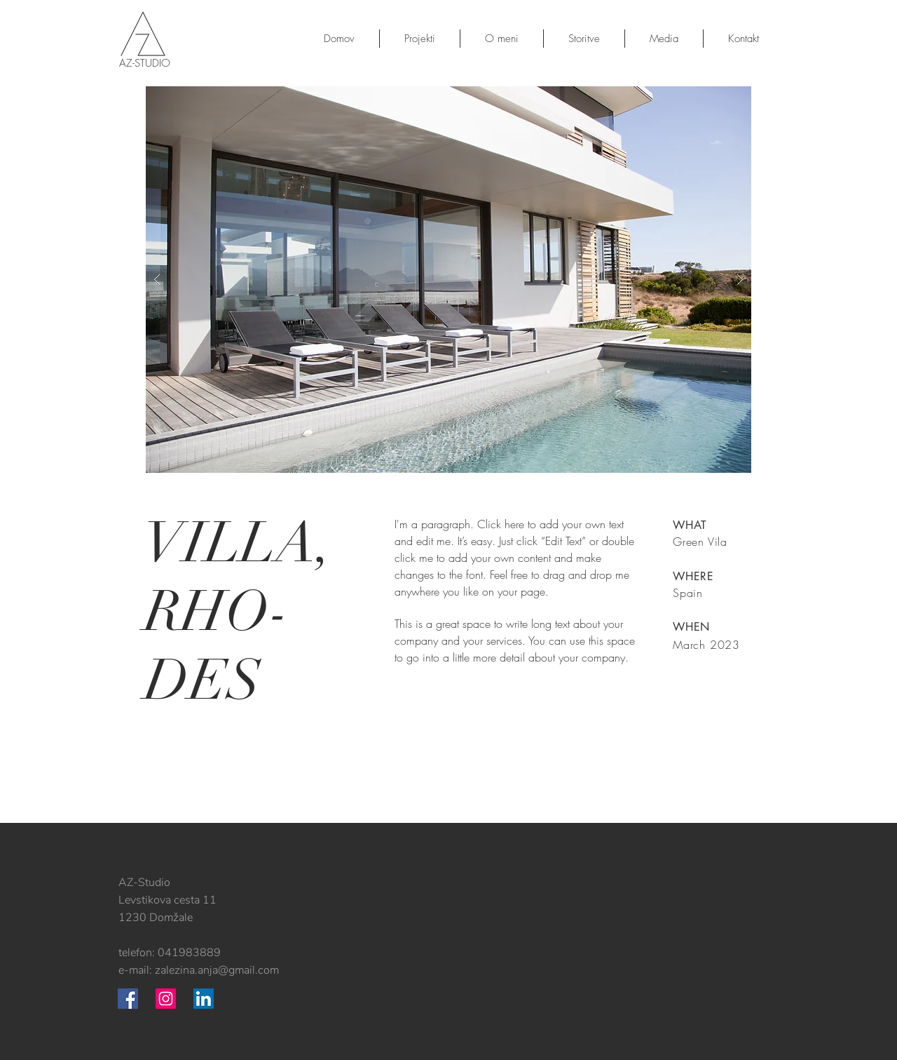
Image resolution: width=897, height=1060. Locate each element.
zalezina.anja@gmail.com (217, 970)
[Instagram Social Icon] (166, 998)
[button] (448, 279)
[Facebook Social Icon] (128, 998)
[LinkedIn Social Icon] (203, 998)
